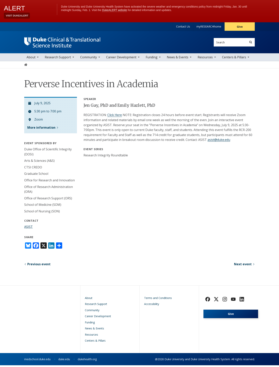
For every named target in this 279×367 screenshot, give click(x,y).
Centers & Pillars (234, 59)
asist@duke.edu (219, 142)
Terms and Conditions (158, 300)
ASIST (28, 228)
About (31, 59)
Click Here (114, 117)
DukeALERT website (114, 10)
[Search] (250, 42)
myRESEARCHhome (208, 26)
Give (240, 26)
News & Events (177, 59)
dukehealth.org (87, 361)
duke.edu (64, 361)
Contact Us (183, 26)
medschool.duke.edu (37, 361)
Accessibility (151, 306)
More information (41, 129)
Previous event (39, 266)
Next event (243, 266)
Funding (152, 59)
